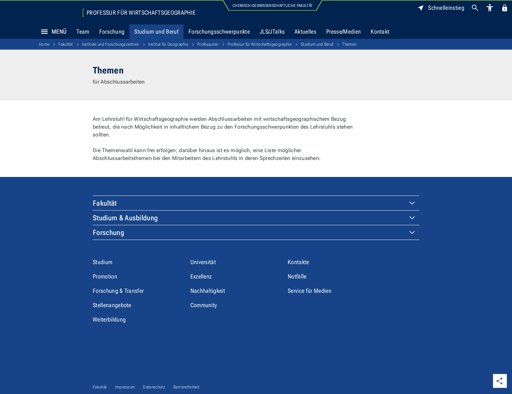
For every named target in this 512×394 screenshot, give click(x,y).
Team (82, 31)
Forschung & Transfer (118, 290)
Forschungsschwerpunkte (219, 31)
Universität (203, 262)
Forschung (112, 31)
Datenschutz (154, 387)
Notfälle (297, 276)
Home (44, 44)
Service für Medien (309, 290)
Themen (349, 44)
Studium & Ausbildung (125, 218)
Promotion (105, 276)
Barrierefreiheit (186, 387)
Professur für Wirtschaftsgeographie (141, 12)
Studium (102, 262)
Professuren (207, 44)
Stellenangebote (112, 305)
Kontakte (298, 262)
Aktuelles (305, 31)
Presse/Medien (343, 31)
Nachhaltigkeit (207, 290)
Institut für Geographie (168, 44)
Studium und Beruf (156, 31)
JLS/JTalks (272, 31)
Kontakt (380, 31)
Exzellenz (201, 276)
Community (203, 305)
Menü (52, 31)
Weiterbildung (109, 319)
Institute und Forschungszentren (110, 44)
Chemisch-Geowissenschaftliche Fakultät (272, 5)
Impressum (125, 387)
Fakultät (65, 44)
